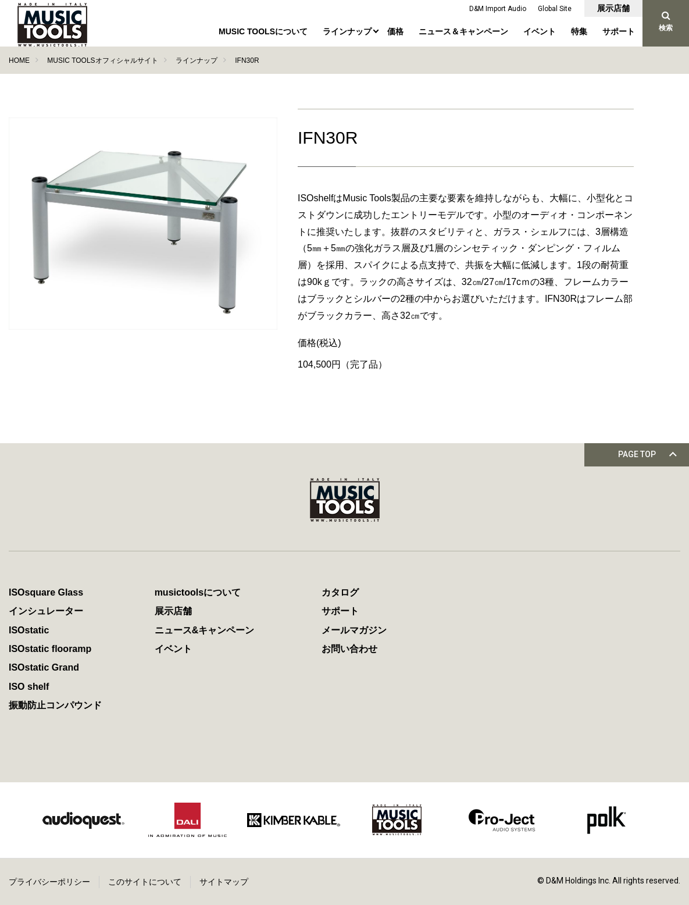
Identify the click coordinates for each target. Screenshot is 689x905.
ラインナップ (347, 31)
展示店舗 (613, 8)
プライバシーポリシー (49, 881)
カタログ (340, 592)
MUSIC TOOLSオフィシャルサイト (102, 60)
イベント (539, 31)
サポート (618, 31)
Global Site (555, 9)
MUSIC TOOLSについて (263, 31)
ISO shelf (29, 687)
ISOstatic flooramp (50, 649)
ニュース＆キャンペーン (463, 31)
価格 (395, 31)
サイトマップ (223, 881)
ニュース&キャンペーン (205, 630)
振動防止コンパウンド (55, 705)
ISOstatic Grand (44, 667)
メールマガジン (354, 630)
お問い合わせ (349, 649)
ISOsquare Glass (46, 592)
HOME (19, 60)
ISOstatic (29, 630)
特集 (579, 31)
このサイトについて (144, 881)
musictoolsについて (198, 592)
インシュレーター (46, 611)
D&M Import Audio (497, 9)
